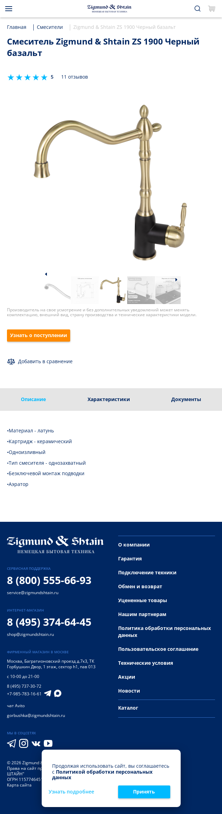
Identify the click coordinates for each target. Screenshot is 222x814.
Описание (33, 399)
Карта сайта (19, 785)
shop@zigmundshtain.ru (30, 634)
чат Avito (16, 706)
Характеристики (109, 399)
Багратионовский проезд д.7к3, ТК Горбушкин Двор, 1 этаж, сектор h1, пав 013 (51, 664)
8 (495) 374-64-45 (49, 622)
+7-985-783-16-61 (24, 694)
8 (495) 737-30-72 (24, 686)
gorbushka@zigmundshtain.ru (36, 715)
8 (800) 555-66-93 (49, 580)
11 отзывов (74, 77)
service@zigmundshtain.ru (32, 593)
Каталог (128, 707)
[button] (46, 274)
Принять (144, 791)
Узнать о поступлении (38, 335)
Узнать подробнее (71, 792)
